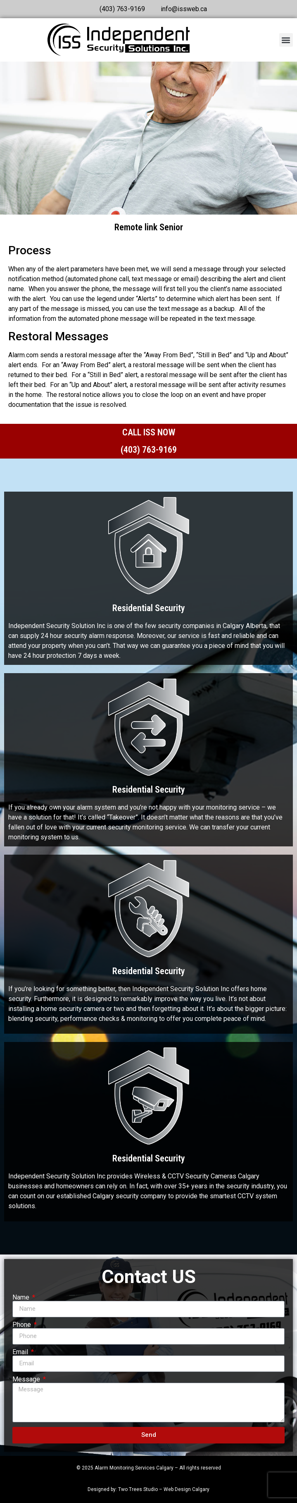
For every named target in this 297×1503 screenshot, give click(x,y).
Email (21, 1352)
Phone (22, 1324)
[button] (286, 40)
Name (21, 1297)
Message (27, 1379)
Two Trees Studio (138, 1489)
